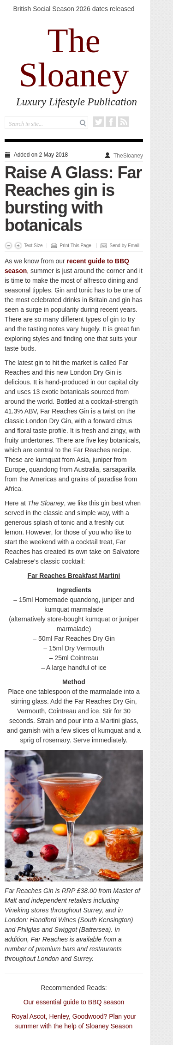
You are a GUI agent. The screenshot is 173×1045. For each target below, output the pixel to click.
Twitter (98, 121)
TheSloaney (128, 155)
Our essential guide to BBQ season (74, 1002)
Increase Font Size (18, 245)
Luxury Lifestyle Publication (76, 102)
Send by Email (124, 245)
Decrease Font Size (8, 245)
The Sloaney (74, 58)
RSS (123, 121)
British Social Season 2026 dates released (73, 8)
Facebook (111, 121)
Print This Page (75, 245)
